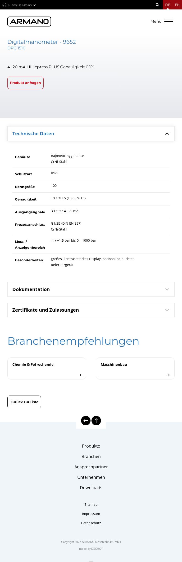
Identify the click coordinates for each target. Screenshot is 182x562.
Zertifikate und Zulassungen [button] (91, 310)
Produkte (91, 446)
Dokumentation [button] (91, 289)
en (177, 5)
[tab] (91, 133)
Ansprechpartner (91, 467)
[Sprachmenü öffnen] (168, 4)
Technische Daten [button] (91, 133)
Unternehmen (91, 477)
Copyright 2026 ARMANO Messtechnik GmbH (91, 542)
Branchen (91, 456)
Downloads (91, 487)
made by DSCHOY (91, 549)
